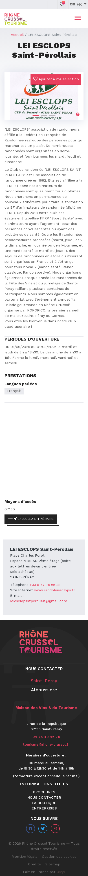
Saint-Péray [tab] (44, 681)
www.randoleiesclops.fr (54, 590)
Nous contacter (44, 798)
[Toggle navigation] (78, 19)
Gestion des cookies (59, 857)
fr (76, 4)
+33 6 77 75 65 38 (45, 585)
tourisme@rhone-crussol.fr (46, 745)
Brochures (44, 792)
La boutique (44, 803)
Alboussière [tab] (44, 690)
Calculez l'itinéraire (34, 519)
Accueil (17, 35)
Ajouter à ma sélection (56, 78)
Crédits (34, 864)
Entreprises (44, 808)
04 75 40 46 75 (46, 737)
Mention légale (24, 857)
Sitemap (52, 864)
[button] (10, 92)
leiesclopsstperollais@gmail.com (38, 601)
